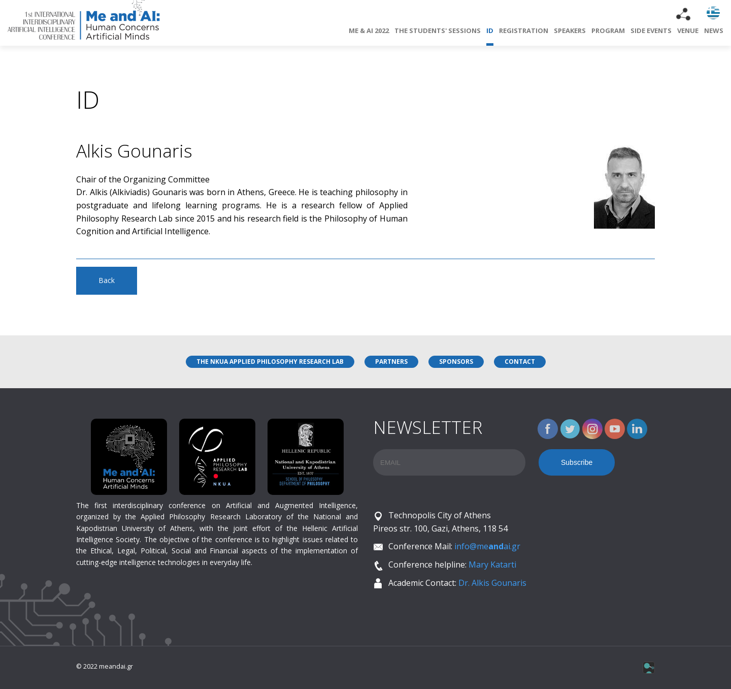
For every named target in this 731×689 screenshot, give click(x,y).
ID (489, 36)
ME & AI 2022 (369, 30)
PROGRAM (608, 30)
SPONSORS (456, 361)
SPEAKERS (570, 30)
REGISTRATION (523, 30)
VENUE (688, 30)
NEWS (713, 30)
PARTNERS (391, 361)
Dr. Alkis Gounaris (492, 582)
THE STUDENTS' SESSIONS (437, 30)
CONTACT (520, 361)
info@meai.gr (487, 546)
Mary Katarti (492, 564)
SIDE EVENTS (651, 30)
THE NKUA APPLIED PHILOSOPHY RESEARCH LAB (270, 361)
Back (106, 280)
